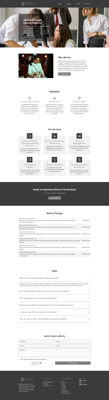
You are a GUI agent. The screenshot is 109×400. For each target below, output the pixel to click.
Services (68, 4)
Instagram (84, 384)
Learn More (64, 74)
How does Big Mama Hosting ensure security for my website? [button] (45, 291)
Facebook (84, 381)
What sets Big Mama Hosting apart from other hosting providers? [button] (46, 305)
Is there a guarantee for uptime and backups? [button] (38, 312)
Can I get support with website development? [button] (38, 298)
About (59, 4)
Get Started (54, 198)
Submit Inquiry (73, 363)
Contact (87, 4)
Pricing (78, 4)
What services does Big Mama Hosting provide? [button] (39, 278)
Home (51, 4)
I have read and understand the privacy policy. (33, 359)
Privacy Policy (65, 393)
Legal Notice (64, 391)
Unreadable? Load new (40, 363)
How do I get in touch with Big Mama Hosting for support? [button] (43, 319)
